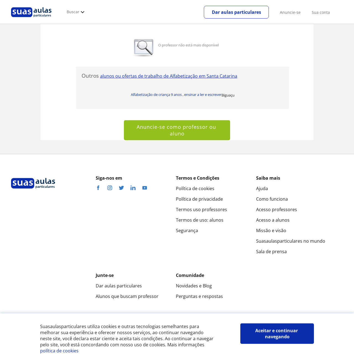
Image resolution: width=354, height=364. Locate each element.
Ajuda (262, 188)
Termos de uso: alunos (199, 220)
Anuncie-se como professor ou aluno (177, 130)
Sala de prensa (271, 251)
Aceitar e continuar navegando (277, 334)
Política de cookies (195, 188)
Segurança (187, 230)
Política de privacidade (199, 199)
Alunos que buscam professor (127, 296)
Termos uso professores (201, 209)
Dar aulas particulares (236, 12)
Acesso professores (276, 209)
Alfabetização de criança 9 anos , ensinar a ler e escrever (176, 94)
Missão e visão (271, 230)
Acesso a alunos (273, 220)
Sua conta (321, 12)
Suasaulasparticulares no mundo (290, 241)
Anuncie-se (290, 12)
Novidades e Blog (194, 286)
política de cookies (59, 351)
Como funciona (272, 199)
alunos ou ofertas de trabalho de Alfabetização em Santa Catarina (168, 76)
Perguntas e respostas (199, 296)
